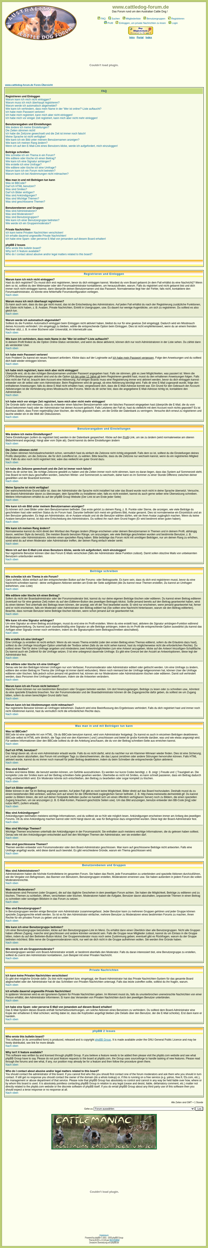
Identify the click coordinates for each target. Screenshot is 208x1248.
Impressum (103, 1235)
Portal (140, 37)
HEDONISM (114, 1240)
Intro (132, 37)
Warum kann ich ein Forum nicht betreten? (30, 170)
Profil (108, 23)
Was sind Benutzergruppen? (22, 217)
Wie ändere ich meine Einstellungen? (27, 127)
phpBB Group (103, 1039)
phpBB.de (115, 1242)
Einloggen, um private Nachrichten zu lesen (141, 23)
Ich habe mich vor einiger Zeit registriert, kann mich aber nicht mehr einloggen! (52, 118)
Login (173, 23)
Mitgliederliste (132, 18)
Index (149, 37)
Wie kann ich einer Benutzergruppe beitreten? (32, 220)
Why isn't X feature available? (23, 251)
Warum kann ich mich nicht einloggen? (28, 99)
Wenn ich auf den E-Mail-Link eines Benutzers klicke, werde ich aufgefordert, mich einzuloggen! (62, 145)
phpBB (97, 1238)
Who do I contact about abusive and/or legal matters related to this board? (49, 254)
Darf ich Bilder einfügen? (20, 192)
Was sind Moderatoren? (20, 214)
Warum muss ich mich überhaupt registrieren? (33, 102)
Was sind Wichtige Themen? (22, 198)
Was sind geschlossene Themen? (25, 201)
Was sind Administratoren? (21, 210)
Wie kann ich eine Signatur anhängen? (28, 161)
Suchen (114, 18)
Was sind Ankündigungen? (21, 195)
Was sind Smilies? (16, 189)
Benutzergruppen (154, 18)
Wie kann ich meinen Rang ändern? (27, 142)
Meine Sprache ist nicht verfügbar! (26, 136)
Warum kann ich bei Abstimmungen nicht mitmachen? (37, 173)
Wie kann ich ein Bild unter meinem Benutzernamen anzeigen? (42, 139)
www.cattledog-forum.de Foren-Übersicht (29, 85)
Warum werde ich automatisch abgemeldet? (31, 105)
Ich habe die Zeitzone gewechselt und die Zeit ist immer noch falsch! (46, 133)
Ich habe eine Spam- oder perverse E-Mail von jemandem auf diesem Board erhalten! (56, 238)
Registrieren (176, 18)
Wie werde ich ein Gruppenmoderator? (28, 223)
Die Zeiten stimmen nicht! (20, 130)
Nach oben (12, 295)
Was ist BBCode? (16, 183)
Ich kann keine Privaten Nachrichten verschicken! (34, 232)
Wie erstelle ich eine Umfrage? (23, 164)
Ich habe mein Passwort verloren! (25, 111)
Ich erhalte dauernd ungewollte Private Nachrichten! (36, 235)
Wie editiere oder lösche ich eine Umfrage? (31, 167)
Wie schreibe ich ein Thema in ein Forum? (30, 155)
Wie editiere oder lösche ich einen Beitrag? (31, 158)
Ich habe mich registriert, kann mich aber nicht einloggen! (39, 115)
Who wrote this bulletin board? (23, 248)
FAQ (101, 18)
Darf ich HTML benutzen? (21, 186)
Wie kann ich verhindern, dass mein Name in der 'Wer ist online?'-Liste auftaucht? (53, 108)
